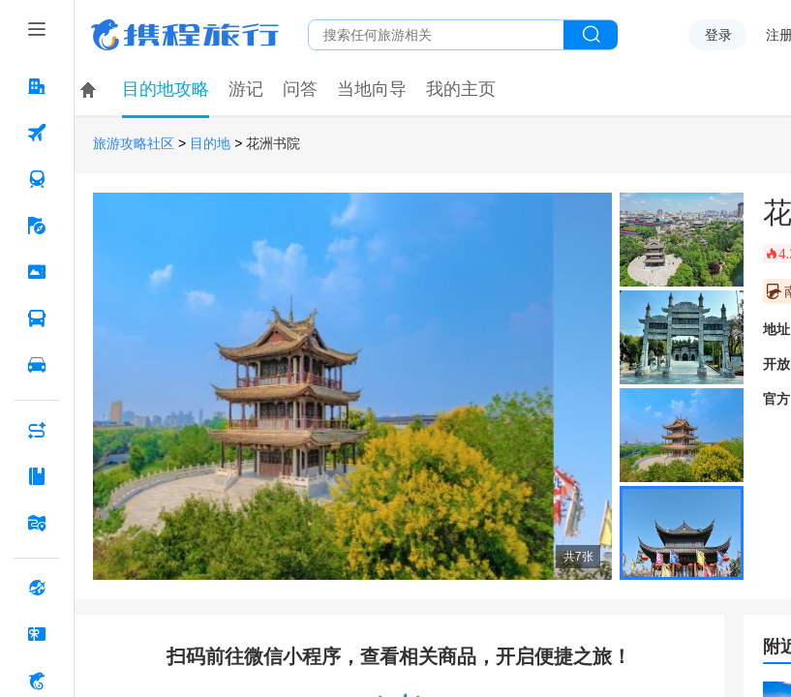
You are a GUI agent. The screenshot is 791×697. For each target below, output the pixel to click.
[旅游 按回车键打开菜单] (37, 225)
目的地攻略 (165, 89)
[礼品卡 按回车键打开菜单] (37, 634)
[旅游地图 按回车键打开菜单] (37, 522)
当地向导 (372, 89)
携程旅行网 (185, 34)
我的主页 (461, 89)
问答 (300, 89)
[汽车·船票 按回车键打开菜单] (37, 318)
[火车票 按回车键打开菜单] (37, 179)
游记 (245, 89)
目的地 (210, 143)
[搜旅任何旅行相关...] (436, 35)
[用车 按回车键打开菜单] (37, 365)
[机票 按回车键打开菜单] (37, 132)
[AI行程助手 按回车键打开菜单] (37, 429)
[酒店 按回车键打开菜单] (37, 86)
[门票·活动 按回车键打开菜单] (37, 272)
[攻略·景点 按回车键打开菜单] (37, 476)
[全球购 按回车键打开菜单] (37, 587)
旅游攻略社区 (133, 143)
